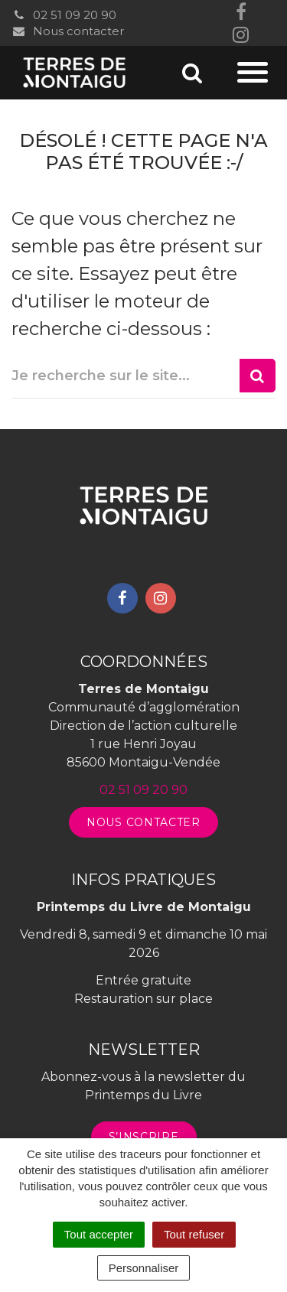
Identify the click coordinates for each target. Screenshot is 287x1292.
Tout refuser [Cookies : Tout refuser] (194, 1234)
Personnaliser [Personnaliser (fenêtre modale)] (144, 1267)
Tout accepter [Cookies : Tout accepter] (98, 1234)
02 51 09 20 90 (63, 15)
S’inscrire (144, 1137)
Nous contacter (67, 31)
